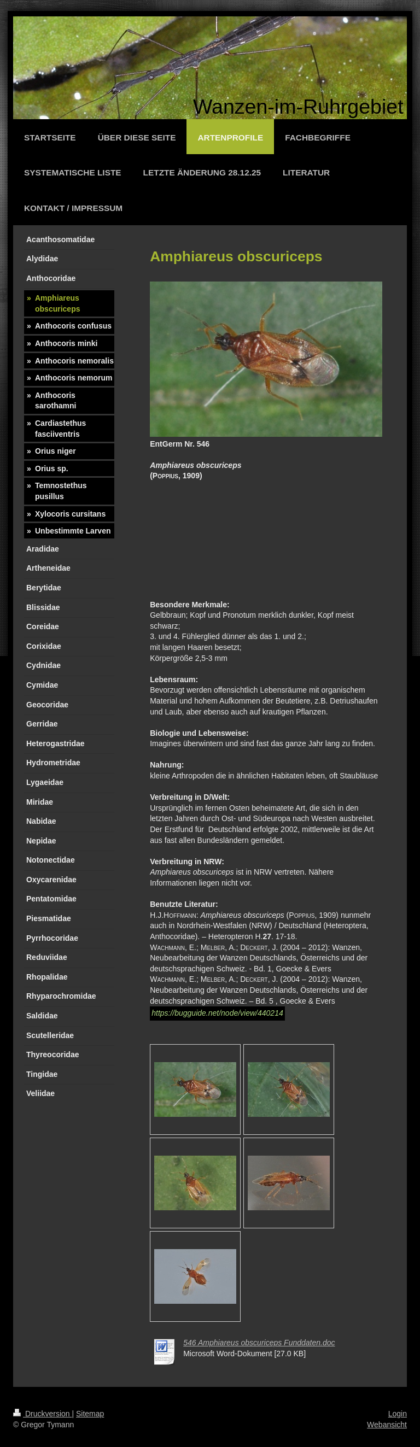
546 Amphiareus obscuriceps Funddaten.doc (259, 1342)
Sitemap (90, 1413)
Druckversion (42, 1413)
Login (397, 1413)
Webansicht (387, 1424)
